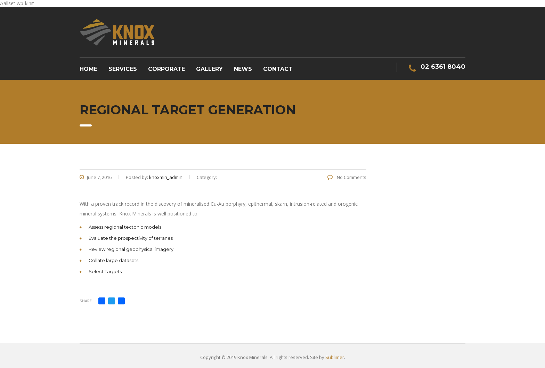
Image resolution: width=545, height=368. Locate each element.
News (243, 69)
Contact (278, 69)
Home (88, 69)
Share (86, 300)
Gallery (209, 69)
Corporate (166, 69)
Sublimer (334, 357)
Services (122, 69)
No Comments (346, 177)
